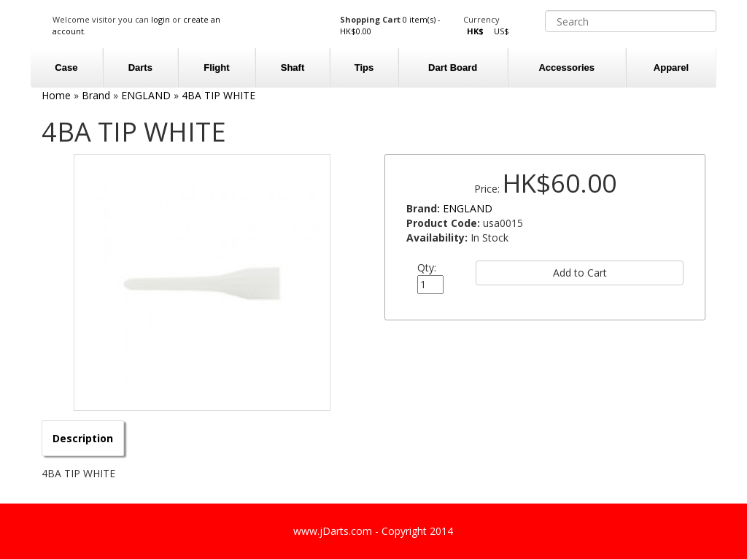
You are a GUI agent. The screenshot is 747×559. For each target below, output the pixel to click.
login (160, 19)
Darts (140, 67)
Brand (96, 95)
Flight (216, 67)
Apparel (671, 67)
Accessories (566, 67)
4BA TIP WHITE (218, 95)
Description (83, 438)
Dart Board (452, 67)
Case (66, 67)
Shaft (293, 67)
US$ (501, 31)
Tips (364, 67)
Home (56, 95)
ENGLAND (146, 95)
